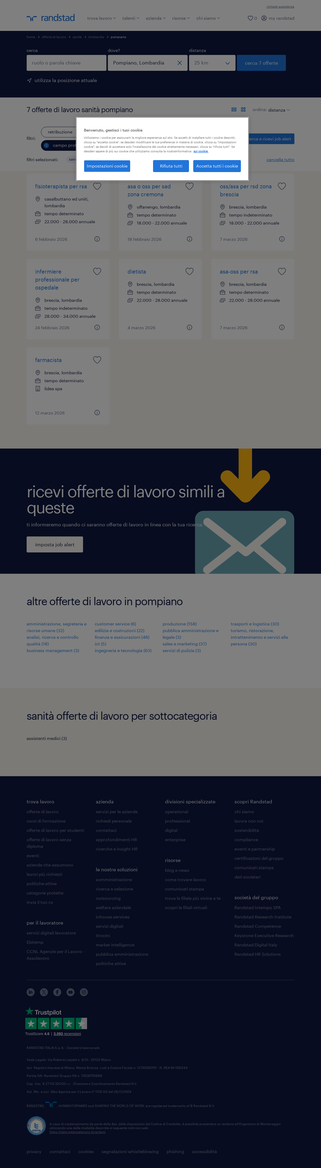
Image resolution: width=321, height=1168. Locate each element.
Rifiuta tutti (171, 165)
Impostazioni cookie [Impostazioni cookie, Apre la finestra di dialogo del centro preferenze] (107, 165)
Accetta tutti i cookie (217, 165)
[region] (162, 149)
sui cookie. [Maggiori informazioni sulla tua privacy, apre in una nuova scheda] (201, 151)
